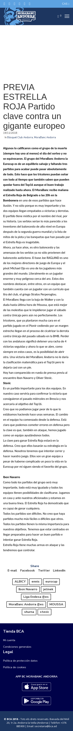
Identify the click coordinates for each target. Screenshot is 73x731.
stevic (44, 612)
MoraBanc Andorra (45, 137)
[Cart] (57, 16)
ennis (36, 581)
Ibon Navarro (27, 589)
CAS (65, 4)
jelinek (48, 589)
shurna (29, 612)
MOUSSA (56, 604)
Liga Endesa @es (36, 597)
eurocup (51, 581)
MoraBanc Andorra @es (26, 604)
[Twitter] (4, 4)
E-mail (12, 570)
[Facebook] (9, 4)
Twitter (44, 570)
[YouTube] (29, 4)
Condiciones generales (17, 647)
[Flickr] (24, 4)
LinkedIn (59, 570)
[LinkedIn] (19, 4)
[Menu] (65, 16)
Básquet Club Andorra (20, 137)
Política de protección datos (20, 661)
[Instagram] (14, 4)
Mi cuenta (9, 640)
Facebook (27, 570)
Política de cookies (14, 667)
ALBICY (20, 581)
